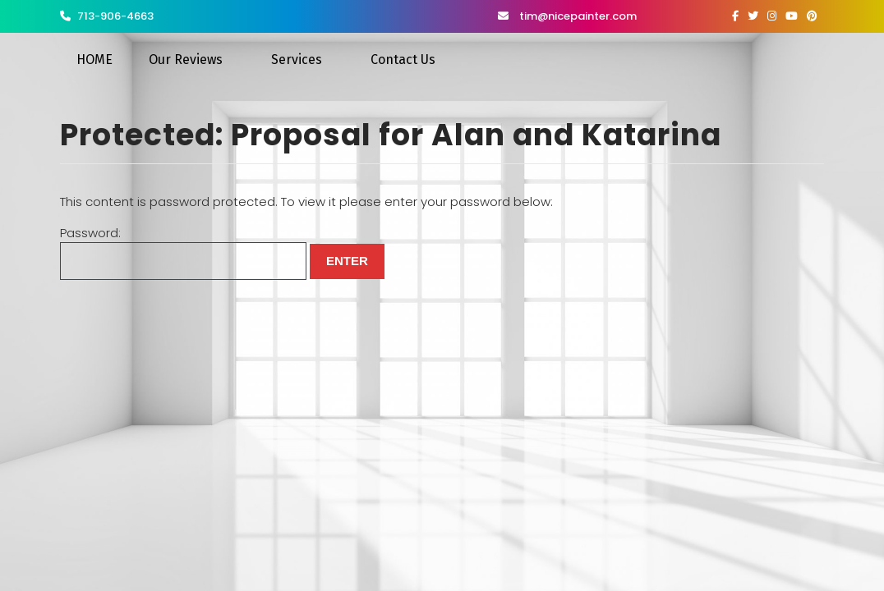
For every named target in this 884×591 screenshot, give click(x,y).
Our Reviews (186, 59)
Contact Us (403, 59)
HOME (94, 59)
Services (296, 59)
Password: (183, 252)
